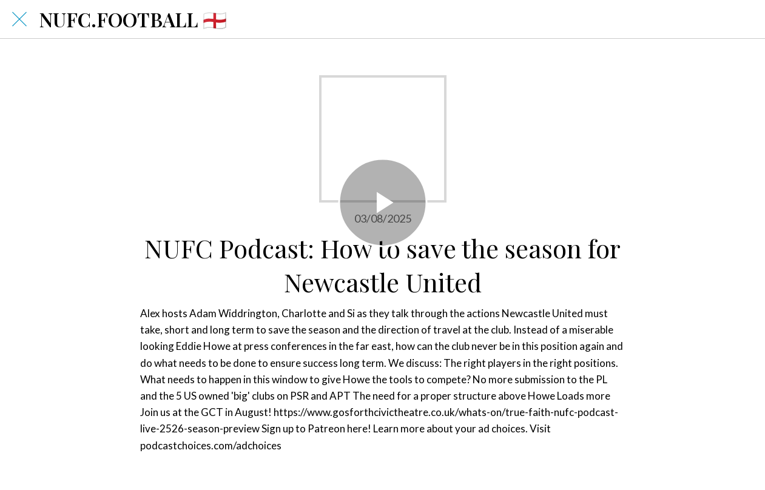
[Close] (19, 19)
